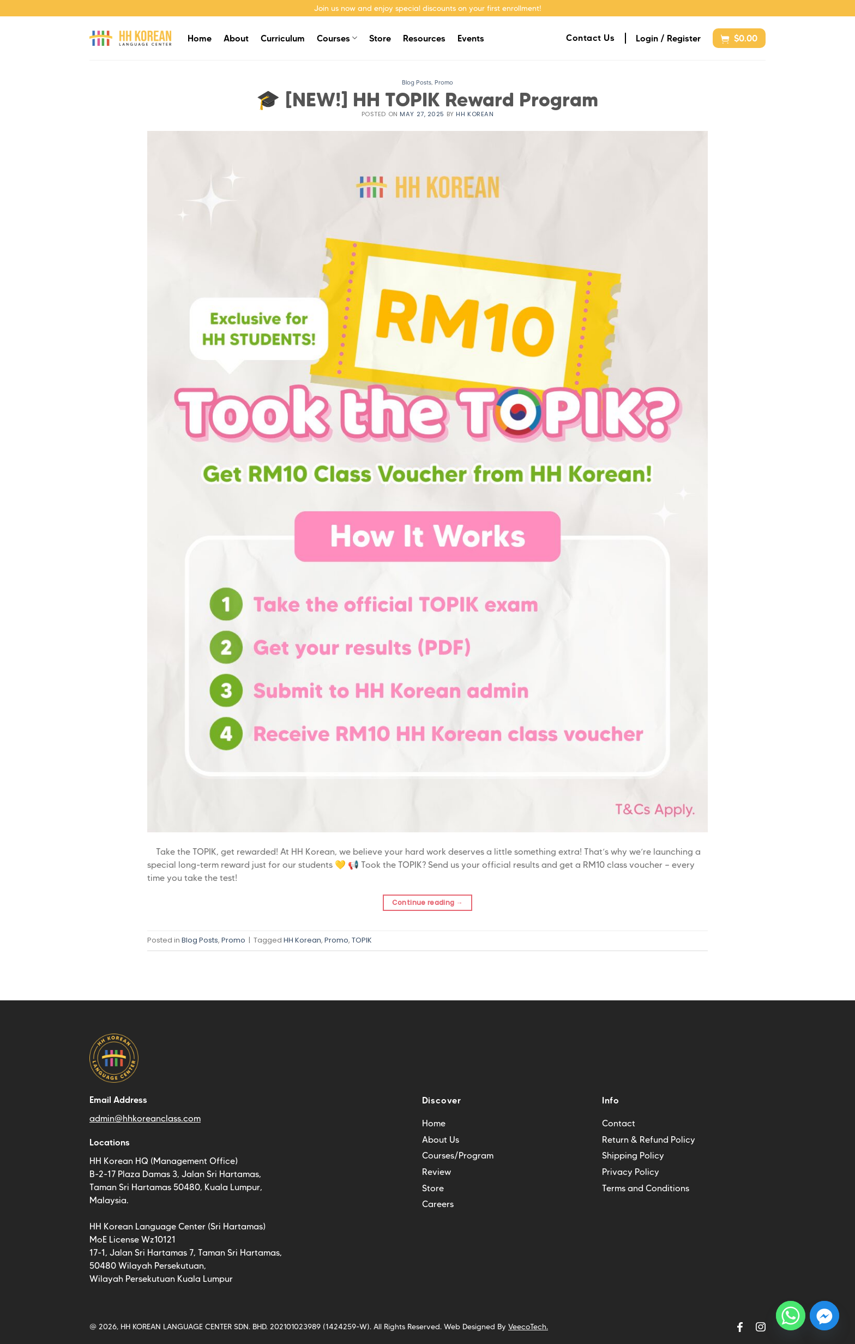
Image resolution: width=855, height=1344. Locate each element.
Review (436, 1172)
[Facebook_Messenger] (824, 1315)
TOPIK (362, 940)
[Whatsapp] (790, 1315)
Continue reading (427, 902)
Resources (424, 38)
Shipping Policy (633, 1155)
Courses (337, 38)
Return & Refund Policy (648, 1140)
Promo (444, 82)
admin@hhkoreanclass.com (145, 1118)
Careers (438, 1204)
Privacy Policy (630, 1172)
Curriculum (283, 38)
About (236, 38)
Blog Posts (416, 82)
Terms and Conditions (645, 1188)
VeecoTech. (528, 1326)
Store (380, 38)
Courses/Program (457, 1155)
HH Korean (474, 114)
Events (470, 38)
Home (200, 38)
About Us (440, 1140)
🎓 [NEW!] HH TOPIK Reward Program (427, 99)
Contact (618, 1123)
